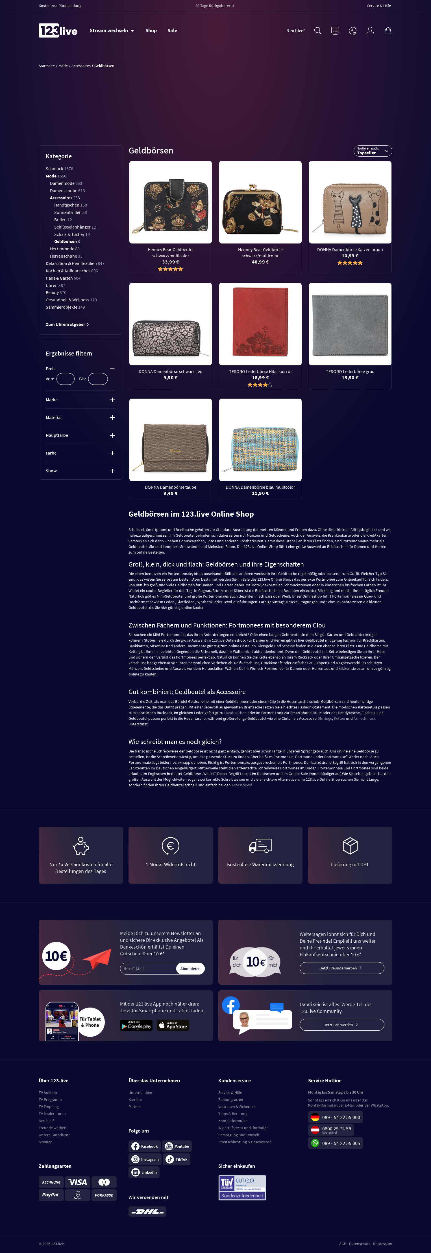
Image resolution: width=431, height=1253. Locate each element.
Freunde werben (52, 1127)
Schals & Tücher (72, 234)
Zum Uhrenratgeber (67, 324)
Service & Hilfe (230, 1092)
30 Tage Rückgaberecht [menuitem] (214, 5)
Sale (172, 30)
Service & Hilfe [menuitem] (379, 5)
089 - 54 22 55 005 (341, 1143)
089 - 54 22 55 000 (341, 1117)
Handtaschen (70, 205)
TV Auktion (48, 1092)
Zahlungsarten (230, 1099)
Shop (151, 30)
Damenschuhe (67, 190)
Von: (50, 378)
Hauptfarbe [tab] (57, 435)
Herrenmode (65, 248)
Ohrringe (324, 718)
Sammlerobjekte (65, 307)
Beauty (56, 292)
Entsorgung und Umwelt (239, 1134)
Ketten (339, 718)
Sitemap (46, 1141)
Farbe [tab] (51, 453)
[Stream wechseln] (112, 30)
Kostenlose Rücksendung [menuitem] (60, 5)
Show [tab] (51, 470)
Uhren (55, 285)
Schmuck (59, 168)
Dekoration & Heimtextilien (75, 263)
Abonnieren (190, 968)
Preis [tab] (50, 368)
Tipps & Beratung (232, 1113)
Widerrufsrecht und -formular (243, 1127)
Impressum (382, 1243)
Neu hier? (295, 30)
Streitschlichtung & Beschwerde (244, 1141)
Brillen (63, 219)
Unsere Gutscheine (54, 1134)
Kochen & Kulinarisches (72, 270)
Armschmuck (365, 718)
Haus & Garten (63, 278)
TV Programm (50, 1099)
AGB (342, 1243)
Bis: (82, 378)
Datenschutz (359, 1243)
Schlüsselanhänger (75, 227)
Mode (56, 176)
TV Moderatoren (52, 1113)
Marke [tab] (52, 399)
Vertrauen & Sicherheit (237, 1106)
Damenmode (66, 183)
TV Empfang (49, 1106)
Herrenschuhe (66, 256)
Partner (135, 1106)
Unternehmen (140, 1092)
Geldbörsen (67, 241)
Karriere (135, 1099)
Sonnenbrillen (70, 212)
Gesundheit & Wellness (71, 299)
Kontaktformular (232, 1120)
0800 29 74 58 (336, 1128)
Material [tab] (54, 417)
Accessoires (65, 197)
